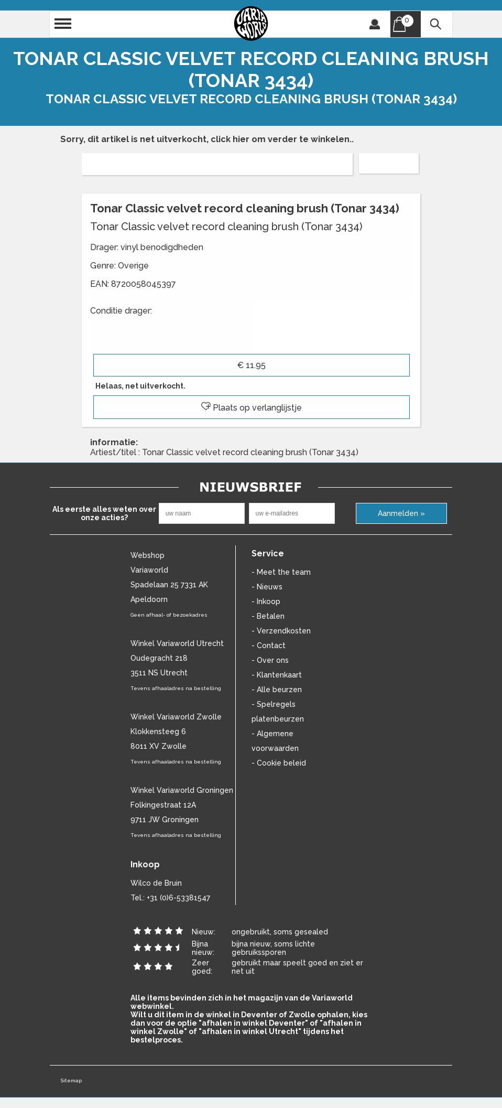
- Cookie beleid (279, 763)
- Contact (269, 645)
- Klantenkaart (277, 675)
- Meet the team (281, 572)
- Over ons (270, 660)
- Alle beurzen (277, 689)
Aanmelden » (401, 513)
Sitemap (71, 1080)
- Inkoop (266, 601)
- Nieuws (267, 587)
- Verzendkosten (281, 631)
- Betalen (268, 616)
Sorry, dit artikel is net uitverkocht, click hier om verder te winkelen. (206, 139)
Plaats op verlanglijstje (251, 408)
